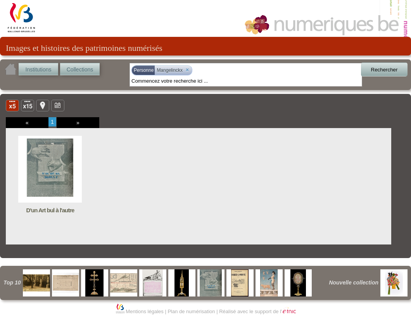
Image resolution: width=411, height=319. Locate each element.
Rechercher (384, 70)
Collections (80, 69)
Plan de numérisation (191, 311)
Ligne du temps (58, 105)
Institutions (39, 69)
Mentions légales (145, 311)
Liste (27, 105)
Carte (42, 105)
